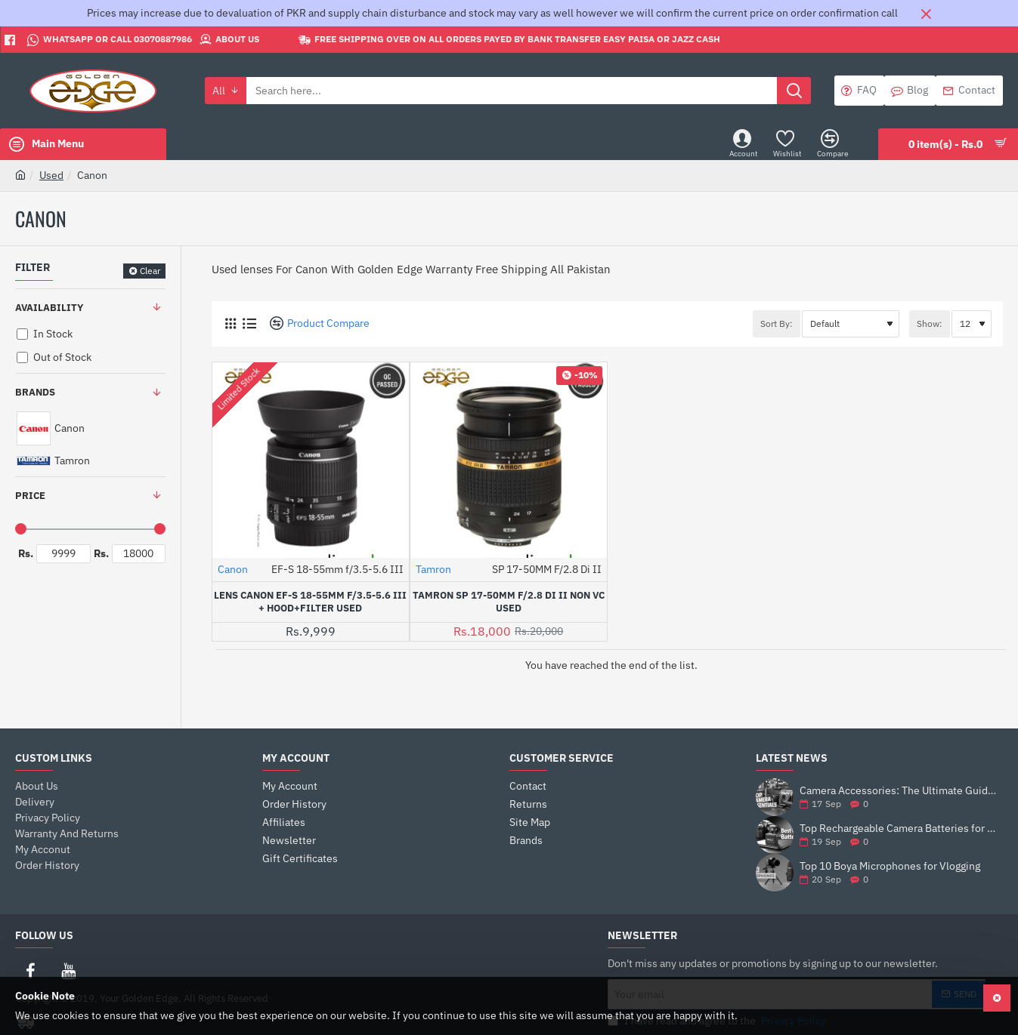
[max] (139, 553)
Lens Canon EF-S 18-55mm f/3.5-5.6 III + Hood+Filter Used (310, 602)
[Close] (925, 13)
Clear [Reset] (150, 270)
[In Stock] (22, 334)
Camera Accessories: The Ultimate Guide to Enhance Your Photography (898, 790)
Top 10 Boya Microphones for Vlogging (890, 866)
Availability (49, 307)
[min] (63, 553)
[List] (249, 323)
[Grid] (230, 323)
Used (51, 175)
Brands (35, 392)
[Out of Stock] (22, 357)
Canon (233, 569)
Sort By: (776, 323)
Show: (929, 323)
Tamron (433, 569)
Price (30, 495)
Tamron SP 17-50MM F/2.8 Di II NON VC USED (509, 602)
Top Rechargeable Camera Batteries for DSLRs (898, 828)
